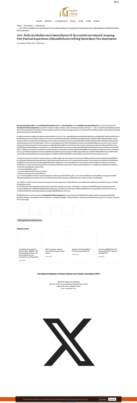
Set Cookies (102, 399)
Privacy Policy (73, 399)
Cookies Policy (84, 399)
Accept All (112, 399)
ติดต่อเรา (97, 21)
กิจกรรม (73, 21)
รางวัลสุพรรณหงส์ (61, 21)
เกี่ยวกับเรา (48, 21)
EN (116, 2)
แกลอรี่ (88, 21)
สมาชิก (81, 21)
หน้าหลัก (39, 21)
